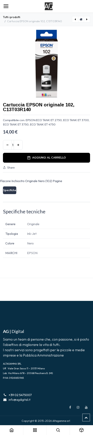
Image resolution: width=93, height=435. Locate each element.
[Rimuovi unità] (7, 145)
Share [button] (9, 167)
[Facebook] (70, 407)
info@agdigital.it (19, 400)
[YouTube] (86, 407)
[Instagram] (78, 407)
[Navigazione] (6, 6)
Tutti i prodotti (11, 17)
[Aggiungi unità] (18, 145)
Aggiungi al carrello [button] (46, 157)
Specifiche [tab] (9, 190)
